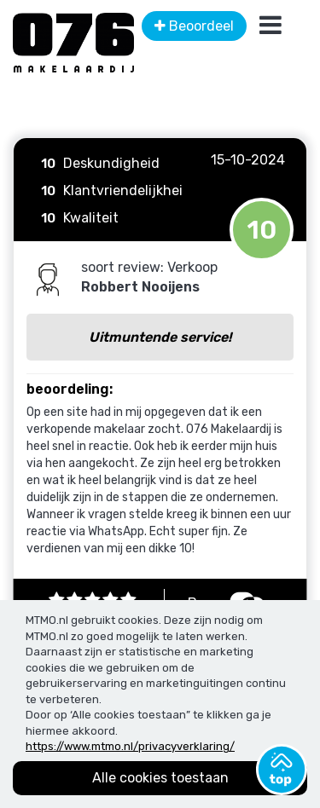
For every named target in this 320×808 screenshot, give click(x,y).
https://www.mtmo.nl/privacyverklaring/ (130, 746)
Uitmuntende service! (160, 337)
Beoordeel (194, 26)
